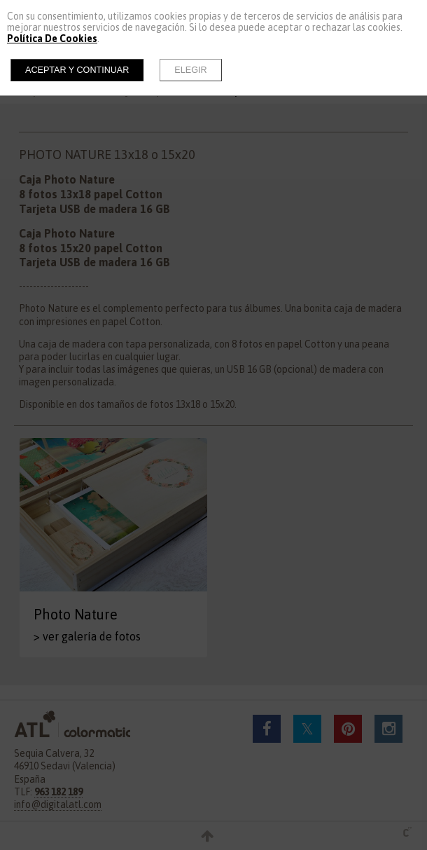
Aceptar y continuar (77, 70)
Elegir (190, 70)
